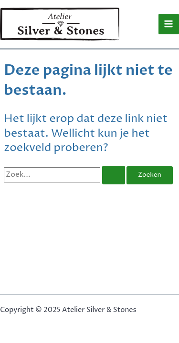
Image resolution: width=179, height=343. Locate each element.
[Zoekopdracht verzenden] (113, 175)
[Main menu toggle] (168, 24)
